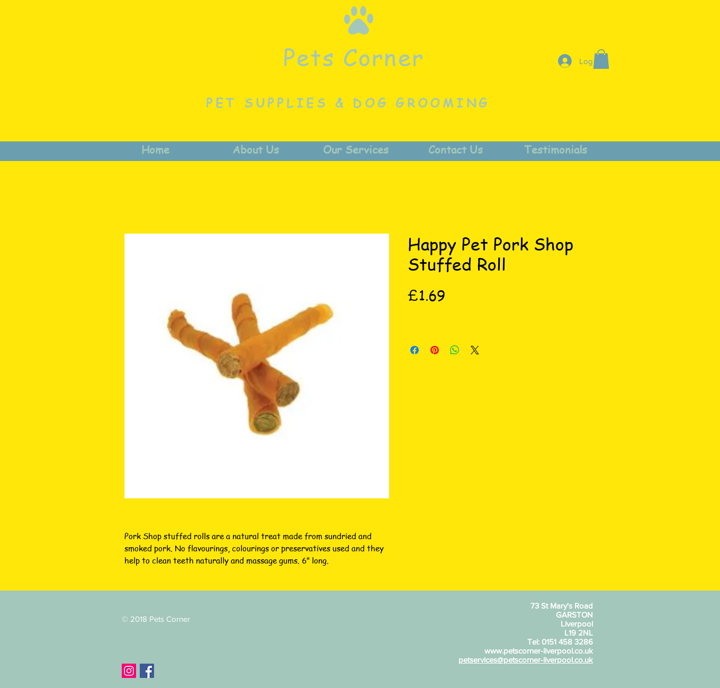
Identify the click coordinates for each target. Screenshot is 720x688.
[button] (601, 59)
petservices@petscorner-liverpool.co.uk (525, 659)
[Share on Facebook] (414, 350)
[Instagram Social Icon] (129, 671)
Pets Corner (353, 57)
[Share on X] (475, 350)
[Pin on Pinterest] (434, 350)
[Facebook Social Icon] (147, 671)
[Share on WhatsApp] (454, 350)
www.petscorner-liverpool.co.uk (538, 650)
